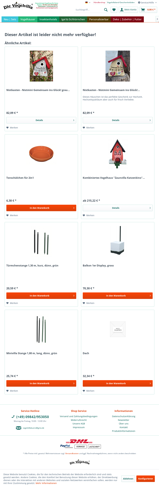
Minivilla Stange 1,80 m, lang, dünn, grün (31, 353)
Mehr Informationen (46, 483)
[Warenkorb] (148, 10)
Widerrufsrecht (79, 420)
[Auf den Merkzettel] (12, 128)
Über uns (123, 423)
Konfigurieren (145, 478)
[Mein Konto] (128, 10)
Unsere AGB (79, 423)
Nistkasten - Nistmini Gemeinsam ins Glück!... (111, 90)
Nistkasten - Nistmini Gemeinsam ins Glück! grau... (38, 90)
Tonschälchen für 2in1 (20, 177)
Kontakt (124, 427)
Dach (86, 353)
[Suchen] (106, 10)
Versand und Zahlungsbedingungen (78, 416)
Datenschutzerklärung (123, 416)
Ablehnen (128, 478)
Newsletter (123, 420)
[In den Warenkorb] (41, 208)
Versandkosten (72, 453)
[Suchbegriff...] (91, 10)
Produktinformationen (123, 431)
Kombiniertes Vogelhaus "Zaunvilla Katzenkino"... (114, 177)
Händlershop (99, 2)
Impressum (79, 427)
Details (55, 120)
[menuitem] (99, 2)
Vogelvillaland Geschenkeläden (121, 2)
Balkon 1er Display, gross (98, 265)
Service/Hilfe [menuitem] (146, 2)
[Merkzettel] (114, 10)
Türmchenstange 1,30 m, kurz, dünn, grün (32, 265)
